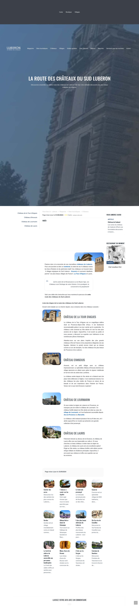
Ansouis (74, 271)
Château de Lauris (30, 226)
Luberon (54, 211)
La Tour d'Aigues (80, 274)
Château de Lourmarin (29, 222)
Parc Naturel (83, 48)
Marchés (101, 48)
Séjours (92, 48)
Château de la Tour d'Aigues (27, 213)
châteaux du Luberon (84, 264)
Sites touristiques (42, 48)
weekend (67, 266)
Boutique (69, 12)
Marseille (81, 415)
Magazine (30, 48)
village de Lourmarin (71, 412)
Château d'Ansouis (30, 217)
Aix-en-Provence (69, 415)
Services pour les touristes (115, 48)
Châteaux (53, 48)
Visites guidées (72, 48)
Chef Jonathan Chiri (114, 267)
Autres (128, 48)
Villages (77, 12)
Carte (61, 12)
